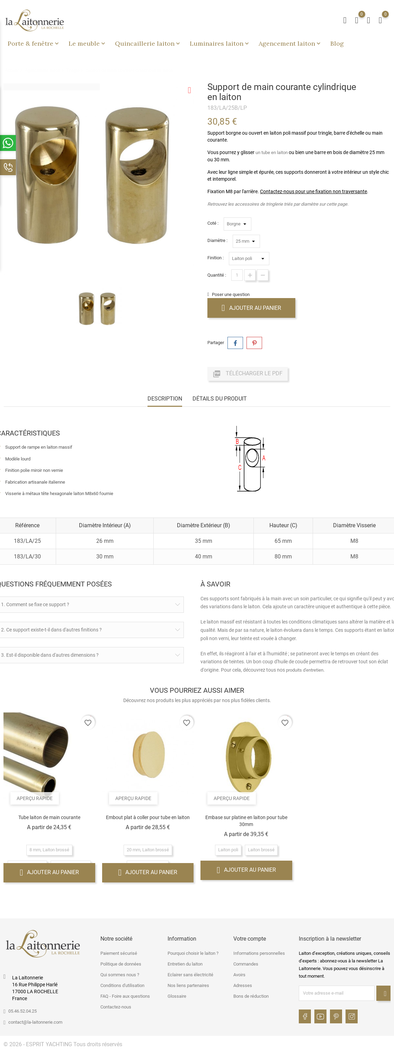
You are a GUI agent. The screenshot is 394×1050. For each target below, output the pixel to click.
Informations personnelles (259, 953)
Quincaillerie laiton (148, 43)
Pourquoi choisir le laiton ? (193, 953)
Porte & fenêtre (34, 43)
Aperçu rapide (35, 798)
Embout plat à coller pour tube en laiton (148, 817)
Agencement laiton (290, 43)
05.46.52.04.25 (22, 1011)
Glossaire (177, 996)
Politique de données (120, 964)
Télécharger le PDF (248, 374)
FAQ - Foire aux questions (125, 996)
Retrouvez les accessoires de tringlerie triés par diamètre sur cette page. (277, 204)
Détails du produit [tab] (219, 398)
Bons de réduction (251, 996)
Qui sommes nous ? (119, 974)
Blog (337, 43)
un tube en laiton (272, 152)
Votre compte (249, 938)
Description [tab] (164, 398)
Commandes (245, 964)
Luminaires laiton (220, 43)
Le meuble (88, 43)
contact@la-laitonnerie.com (35, 1022)
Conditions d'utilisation (122, 985)
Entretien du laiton (185, 964)
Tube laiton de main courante (49, 817)
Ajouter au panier (251, 308)
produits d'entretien (304, 670)
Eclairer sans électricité (190, 974)
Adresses (242, 985)
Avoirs (239, 974)
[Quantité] (237, 275)
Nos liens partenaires (188, 985)
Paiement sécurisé (118, 953)
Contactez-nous (115, 1006)
